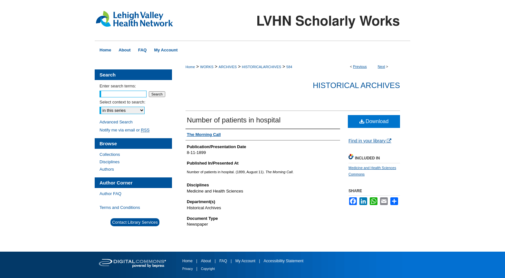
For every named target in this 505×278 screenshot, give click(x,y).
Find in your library (369, 140)
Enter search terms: (118, 86)
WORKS (207, 67)
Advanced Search (116, 122)
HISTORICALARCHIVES (261, 67)
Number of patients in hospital (234, 120)
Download (374, 121)
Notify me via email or (124, 130)
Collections (110, 154)
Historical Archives (356, 85)
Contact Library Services (135, 222)
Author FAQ (110, 193)
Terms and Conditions (120, 207)
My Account (245, 261)
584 (289, 67)
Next (381, 66)
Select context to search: (122, 102)
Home (190, 67)
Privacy (188, 269)
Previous (360, 66)
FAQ (223, 261)
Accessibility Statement (283, 261)
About (206, 261)
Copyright (208, 269)
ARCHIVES (228, 67)
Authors (107, 169)
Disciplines (109, 161)
